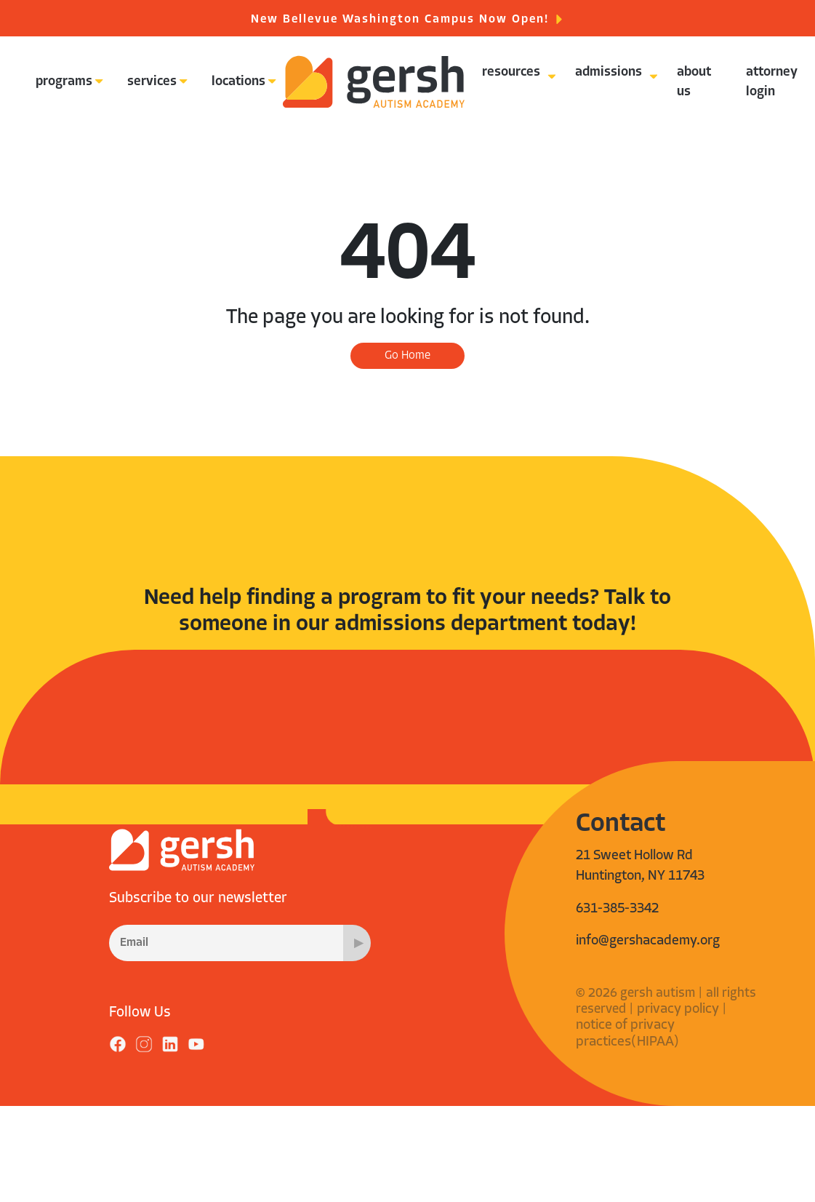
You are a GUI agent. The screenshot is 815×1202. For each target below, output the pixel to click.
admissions (608, 72)
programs (64, 82)
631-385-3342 (617, 909)
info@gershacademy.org (648, 941)
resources (511, 72)
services (152, 82)
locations (238, 82)
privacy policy (678, 1009)
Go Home (407, 356)
